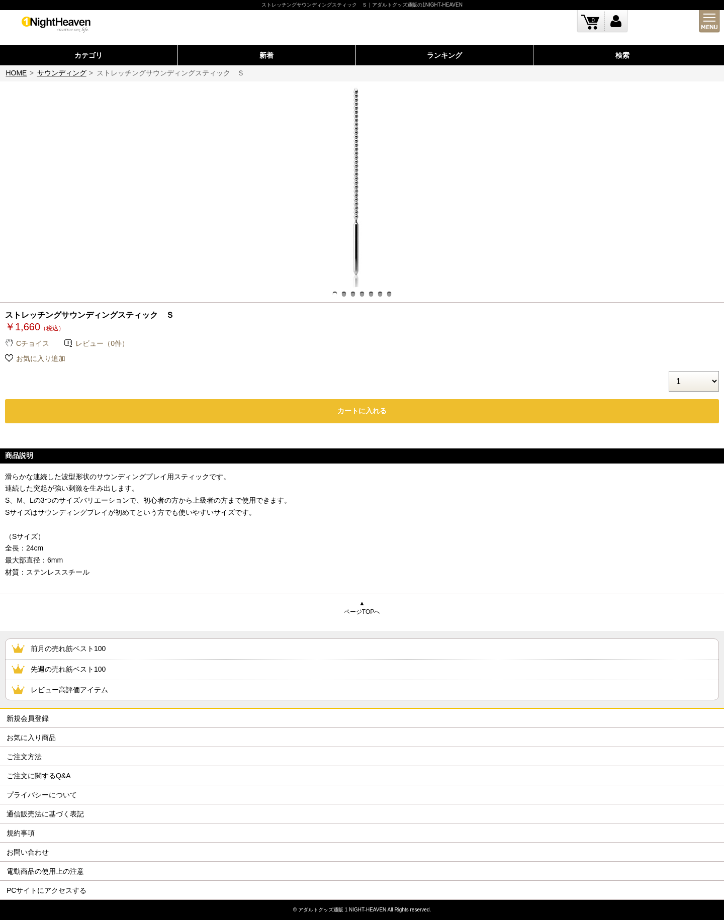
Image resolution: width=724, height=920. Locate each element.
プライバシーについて (42, 795)
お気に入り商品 (31, 737)
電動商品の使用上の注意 (45, 871)
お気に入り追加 (40, 358)
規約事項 (21, 833)
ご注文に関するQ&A (39, 776)
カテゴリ (88, 55)
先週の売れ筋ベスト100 (68, 669)
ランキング (444, 55)
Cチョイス (32, 343)
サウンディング (61, 73)
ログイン (616, 21)
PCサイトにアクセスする (46, 890)
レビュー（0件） (102, 343)
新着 (266, 55)
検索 (622, 55)
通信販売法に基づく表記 (45, 814)
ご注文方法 (24, 757)
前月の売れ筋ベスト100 (68, 649)
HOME (16, 73)
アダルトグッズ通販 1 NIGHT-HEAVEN (342, 909)
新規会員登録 (28, 718)
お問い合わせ (28, 852)
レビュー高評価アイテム (69, 690)
